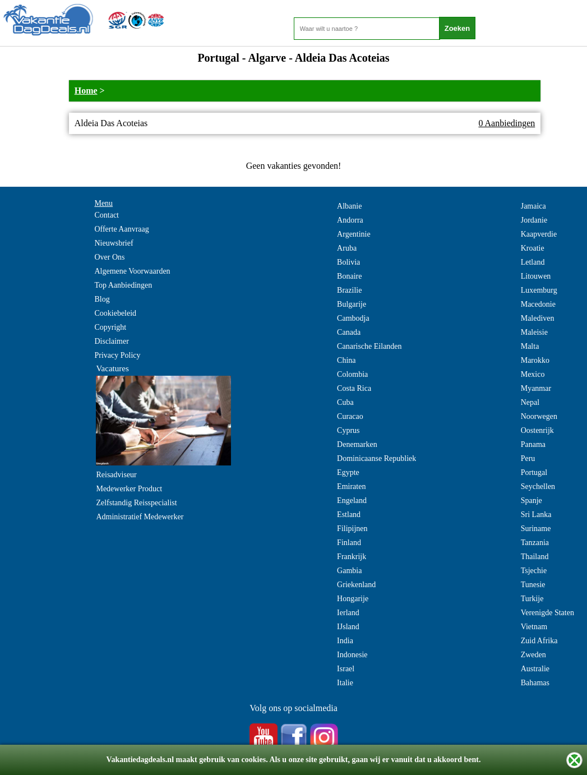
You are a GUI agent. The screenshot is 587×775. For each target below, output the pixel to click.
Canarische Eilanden (369, 346)
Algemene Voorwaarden (132, 271)
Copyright (110, 327)
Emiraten (351, 486)
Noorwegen (539, 416)
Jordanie (534, 220)
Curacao (350, 416)
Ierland (348, 612)
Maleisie (534, 332)
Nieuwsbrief (113, 243)
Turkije (532, 598)
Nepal (530, 402)
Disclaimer (111, 341)
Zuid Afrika (539, 640)
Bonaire (349, 276)
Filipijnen (352, 528)
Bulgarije (351, 304)
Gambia (349, 570)
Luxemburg (539, 290)
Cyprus (348, 430)
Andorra (350, 220)
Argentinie (354, 234)
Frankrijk (351, 556)
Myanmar (536, 388)
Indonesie (352, 655)
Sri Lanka (536, 514)
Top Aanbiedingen (123, 285)
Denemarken (357, 444)
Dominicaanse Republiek (376, 458)
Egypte (348, 472)
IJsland (348, 626)
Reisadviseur (116, 474)
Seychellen (538, 486)
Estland (348, 514)
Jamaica (533, 206)
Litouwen (536, 276)
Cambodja (353, 318)
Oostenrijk (537, 430)
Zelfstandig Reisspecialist (136, 503)
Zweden (533, 655)
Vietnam (534, 626)
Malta (530, 346)
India (345, 640)
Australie (535, 669)
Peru (528, 458)
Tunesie (533, 584)
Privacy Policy (117, 355)
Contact (106, 215)
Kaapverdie (539, 234)
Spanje (531, 500)
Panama (533, 444)
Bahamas (535, 683)
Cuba (345, 402)
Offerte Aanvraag (121, 229)
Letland (533, 262)
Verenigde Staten (547, 612)
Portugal (534, 472)
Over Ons (109, 257)
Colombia (352, 374)
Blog (101, 299)
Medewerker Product (129, 489)
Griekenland (356, 584)
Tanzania (535, 542)
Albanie (349, 206)
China (346, 360)
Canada (348, 332)
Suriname (536, 528)
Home (86, 90)
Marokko (535, 360)
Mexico (533, 374)
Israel (345, 669)
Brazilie (349, 290)
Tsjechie (534, 570)
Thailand (535, 556)
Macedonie (538, 304)
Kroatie (532, 248)
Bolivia (348, 262)
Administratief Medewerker (139, 517)
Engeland (352, 500)
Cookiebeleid (115, 313)
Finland (349, 542)
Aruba (347, 248)
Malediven (537, 318)
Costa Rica (354, 388)
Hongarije (352, 598)
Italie (345, 683)
